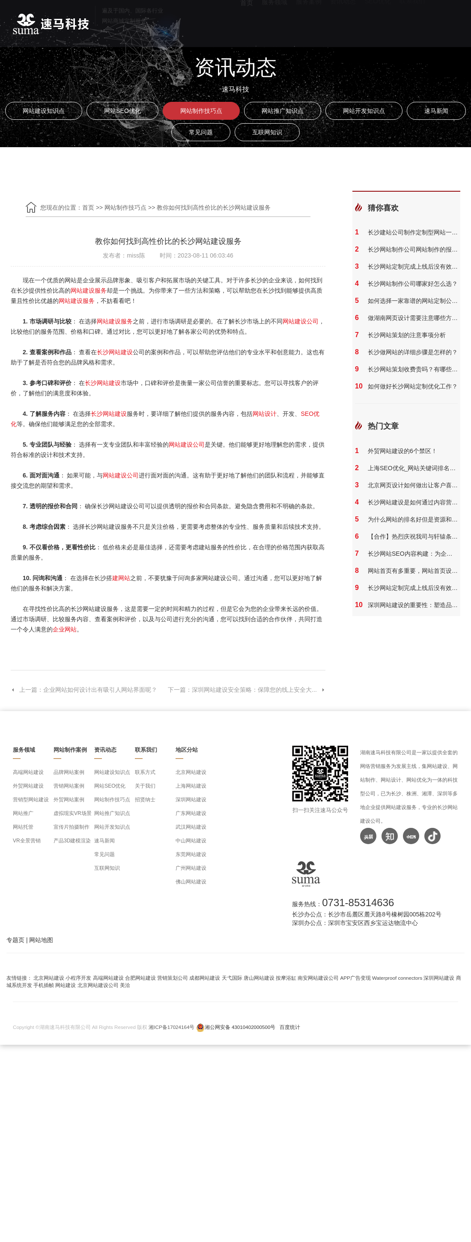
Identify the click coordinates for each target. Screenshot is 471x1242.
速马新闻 (436, 110)
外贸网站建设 (28, 786)
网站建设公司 (301, 321)
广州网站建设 (191, 868)
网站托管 (23, 827)
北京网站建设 (191, 772)
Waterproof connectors (397, 978)
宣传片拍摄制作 (71, 827)
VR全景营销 (27, 841)
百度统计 (290, 1027)
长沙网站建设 (115, 352)
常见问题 (201, 132)
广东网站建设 (191, 813)
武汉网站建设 (191, 827)
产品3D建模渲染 (72, 841)
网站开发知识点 (364, 110)
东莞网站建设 (191, 854)
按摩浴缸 (286, 978)
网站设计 (265, 413)
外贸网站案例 (69, 800)
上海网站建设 (191, 786)
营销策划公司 (172, 978)
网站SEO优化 (122, 110)
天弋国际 (232, 978)
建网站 (121, 578)
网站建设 (65, 985)
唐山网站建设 (259, 978)
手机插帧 (43, 985)
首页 (246, 21)
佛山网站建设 (191, 882)
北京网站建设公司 (98, 985)
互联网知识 (267, 132)
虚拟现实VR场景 (73, 813)
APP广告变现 (355, 978)
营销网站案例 (69, 786)
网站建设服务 (89, 290)
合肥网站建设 (140, 978)
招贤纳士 (145, 800)
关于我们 (145, 786)
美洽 (125, 985)
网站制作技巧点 (201, 110)
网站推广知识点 (283, 110)
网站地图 (41, 940)
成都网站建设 (204, 978)
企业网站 (65, 629)
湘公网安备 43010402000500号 (240, 1027)
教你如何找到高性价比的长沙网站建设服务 (214, 207)
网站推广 (23, 813)
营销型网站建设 (31, 800)
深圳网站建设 (191, 800)
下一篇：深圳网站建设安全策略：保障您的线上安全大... (246, 689)
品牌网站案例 (69, 772)
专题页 (15, 940)
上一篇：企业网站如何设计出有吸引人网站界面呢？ (84, 689)
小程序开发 (78, 978)
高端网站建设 (28, 772)
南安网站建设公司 (318, 978)
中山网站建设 (191, 841)
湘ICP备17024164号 (171, 1027)
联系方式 (145, 772)
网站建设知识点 (44, 110)
